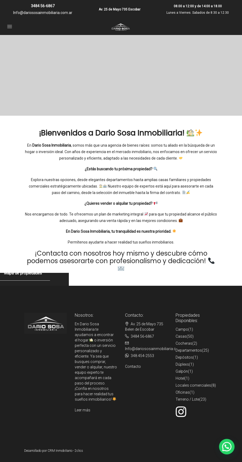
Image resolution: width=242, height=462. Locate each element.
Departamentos (189, 350)
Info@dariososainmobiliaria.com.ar (42, 12)
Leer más (82, 410)
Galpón (182, 371)
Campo (182, 329)
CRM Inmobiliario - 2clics (65, 451)
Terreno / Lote (187, 399)
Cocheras (184, 343)
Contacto (133, 366)
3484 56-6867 (43, 6)
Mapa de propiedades (23, 273)
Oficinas (183, 392)
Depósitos (184, 357)
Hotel (180, 378)
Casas (181, 336)
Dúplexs (182, 364)
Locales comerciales (193, 385)
